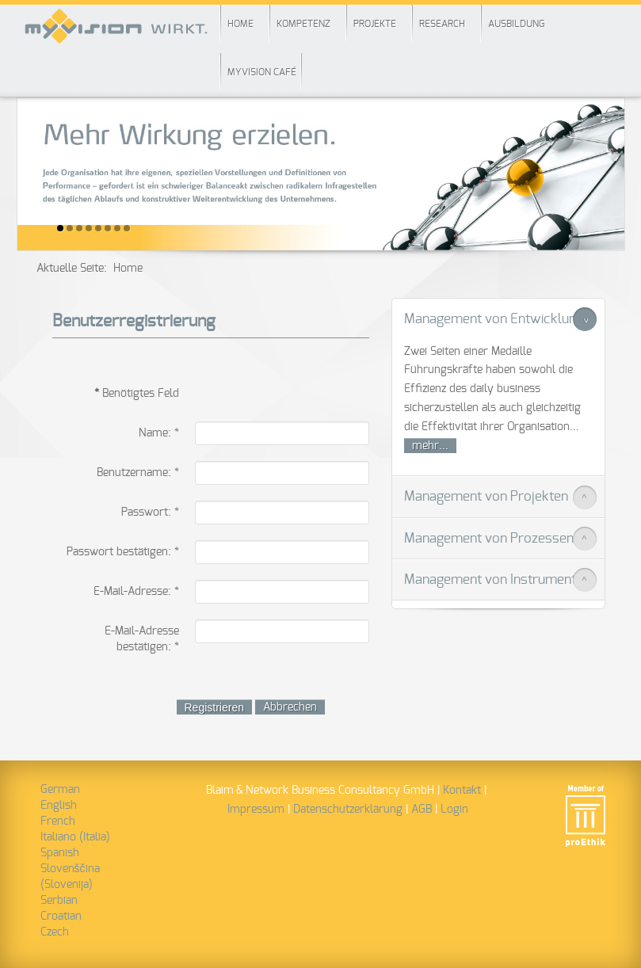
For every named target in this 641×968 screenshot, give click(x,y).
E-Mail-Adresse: (136, 591)
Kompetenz (303, 24)
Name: (159, 433)
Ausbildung (516, 24)
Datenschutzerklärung (348, 809)
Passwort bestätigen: (123, 552)
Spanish (59, 853)
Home (240, 24)
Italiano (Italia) (75, 837)
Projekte (374, 24)
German (60, 789)
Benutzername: (138, 472)
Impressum (255, 809)
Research (442, 24)
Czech (54, 932)
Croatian (61, 916)
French (57, 821)
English (58, 805)
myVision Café (261, 72)
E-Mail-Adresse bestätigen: (142, 639)
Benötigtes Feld (136, 393)
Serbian (59, 900)
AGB (421, 809)
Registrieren (214, 707)
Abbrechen (290, 707)
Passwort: (150, 512)
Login (454, 809)
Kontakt (462, 790)
